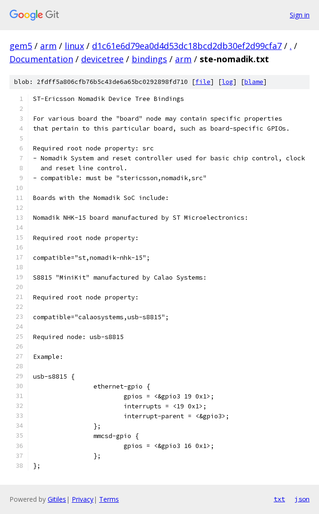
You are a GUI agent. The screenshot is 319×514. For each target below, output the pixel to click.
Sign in (300, 14)
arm (48, 45)
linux (74, 45)
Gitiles (57, 499)
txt (279, 499)
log (227, 82)
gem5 (20, 45)
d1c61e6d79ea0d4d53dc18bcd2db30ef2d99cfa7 (187, 45)
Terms (109, 499)
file (202, 82)
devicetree (102, 59)
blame (253, 82)
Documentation (41, 59)
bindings (149, 59)
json (302, 499)
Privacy (82, 499)
